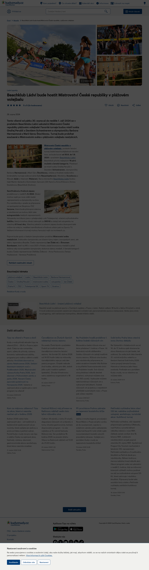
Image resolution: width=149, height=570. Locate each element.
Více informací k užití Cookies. (39, 555)
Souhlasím (13, 562)
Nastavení (44, 562)
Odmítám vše (29, 562)
